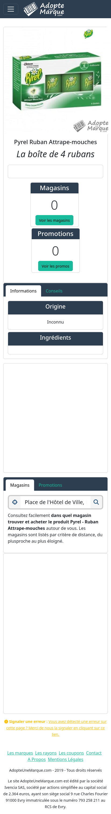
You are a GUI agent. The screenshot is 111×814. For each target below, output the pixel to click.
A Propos (37, 759)
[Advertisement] (50, 418)
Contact (94, 753)
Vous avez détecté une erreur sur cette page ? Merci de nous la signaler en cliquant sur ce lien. (56, 728)
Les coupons (71, 753)
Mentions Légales (65, 759)
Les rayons (46, 753)
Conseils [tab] (54, 291)
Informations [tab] (23, 291)
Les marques (20, 753)
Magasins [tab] (20, 485)
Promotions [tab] (50, 485)
